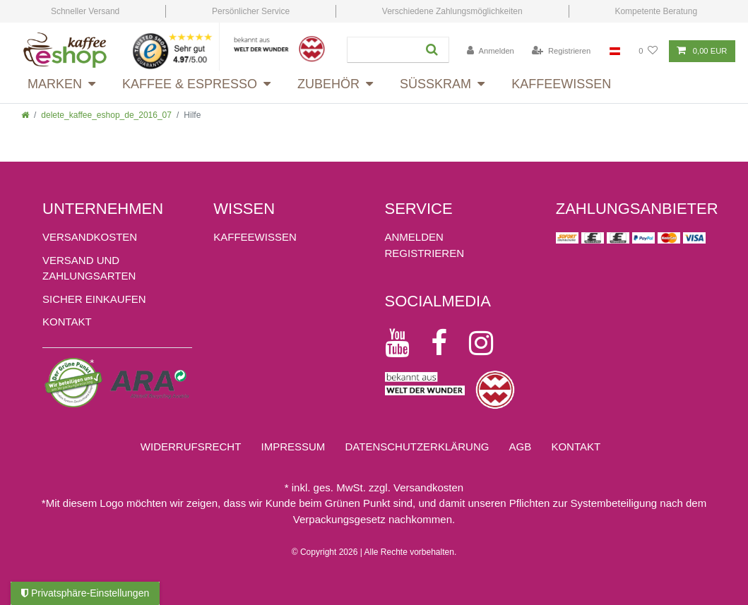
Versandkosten (89, 237)
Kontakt (67, 322)
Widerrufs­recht (191, 447)
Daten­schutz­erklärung (417, 447)
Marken (55, 84)
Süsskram (435, 84)
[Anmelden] (490, 51)
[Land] (615, 51)
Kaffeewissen (561, 84)
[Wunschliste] (648, 51)
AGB (520, 447)
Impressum (293, 447)
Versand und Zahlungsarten (89, 268)
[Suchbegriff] (380, 49)
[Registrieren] (561, 51)
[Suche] (430, 49)
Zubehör (328, 84)
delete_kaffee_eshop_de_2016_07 (106, 115)
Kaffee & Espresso (189, 84)
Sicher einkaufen (94, 299)
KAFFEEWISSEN (255, 237)
